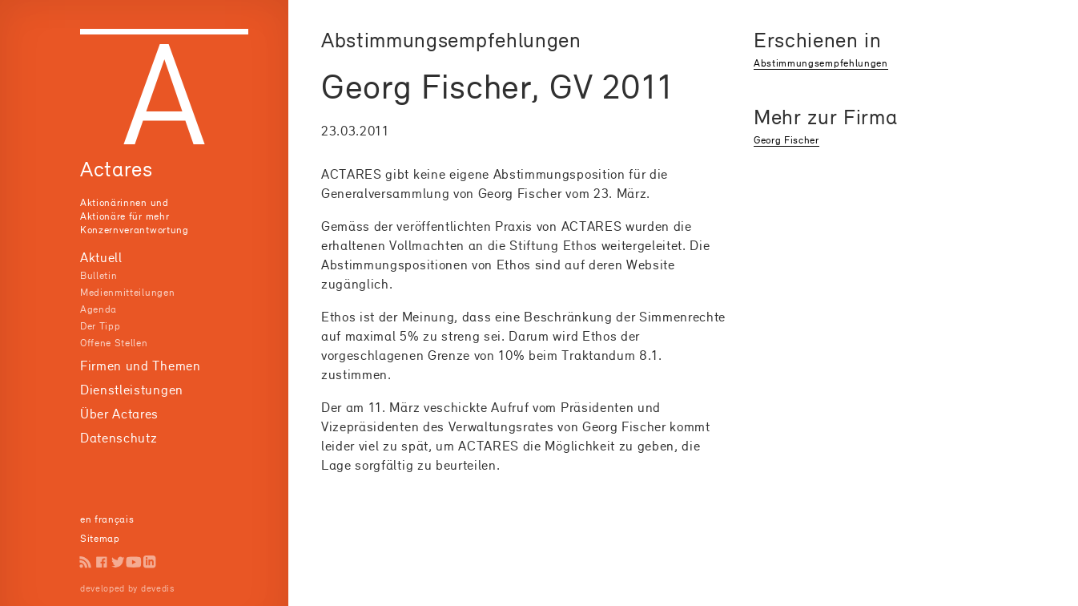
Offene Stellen (114, 343)
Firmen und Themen (140, 366)
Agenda (98, 309)
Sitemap (100, 538)
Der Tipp (100, 326)
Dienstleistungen (131, 390)
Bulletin (98, 275)
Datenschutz (118, 438)
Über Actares (119, 414)
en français (107, 519)
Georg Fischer (786, 140)
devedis (158, 588)
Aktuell (101, 257)
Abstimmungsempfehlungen (821, 63)
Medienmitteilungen (127, 292)
